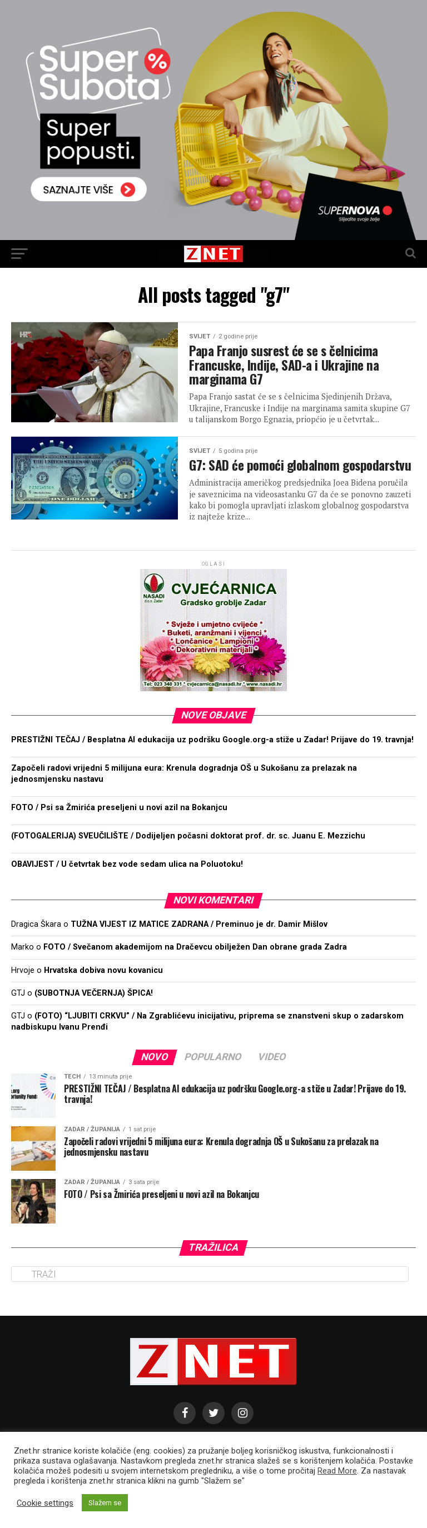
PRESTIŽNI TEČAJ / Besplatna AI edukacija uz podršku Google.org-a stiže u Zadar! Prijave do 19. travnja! (212, 756)
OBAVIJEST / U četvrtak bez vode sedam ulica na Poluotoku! (127, 881)
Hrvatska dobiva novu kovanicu (103, 987)
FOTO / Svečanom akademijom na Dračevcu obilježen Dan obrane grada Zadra (195, 964)
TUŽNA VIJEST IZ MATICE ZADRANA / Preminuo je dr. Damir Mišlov (199, 941)
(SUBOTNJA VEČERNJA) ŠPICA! (93, 1010)
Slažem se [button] (104, 1503)
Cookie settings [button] (45, 1503)
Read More (337, 1471)
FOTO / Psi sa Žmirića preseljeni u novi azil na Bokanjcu (119, 824)
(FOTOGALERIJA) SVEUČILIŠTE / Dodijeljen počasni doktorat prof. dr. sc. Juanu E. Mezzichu (189, 853)
